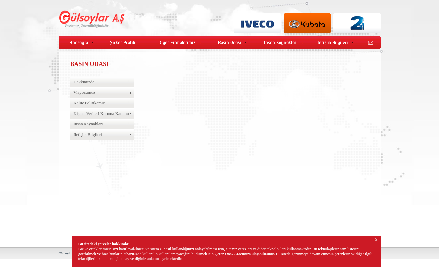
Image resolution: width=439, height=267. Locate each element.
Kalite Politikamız (89, 102)
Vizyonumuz (84, 92)
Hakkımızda (84, 81)
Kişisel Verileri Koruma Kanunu (101, 113)
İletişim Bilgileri (88, 134)
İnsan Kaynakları (88, 123)
